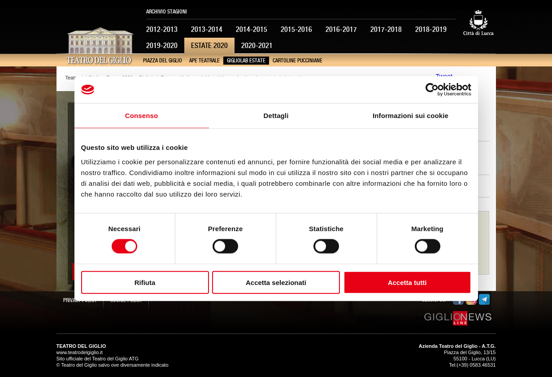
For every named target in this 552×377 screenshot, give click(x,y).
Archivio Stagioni (166, 12)
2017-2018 (386, 29)
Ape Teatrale (204, 60)
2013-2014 (206, 29)
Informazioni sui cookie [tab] (410, 115)
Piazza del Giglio (162, 60)
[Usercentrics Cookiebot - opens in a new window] (432, 89)
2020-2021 (257, 45)
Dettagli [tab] (276, 115)
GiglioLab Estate (246, 60)
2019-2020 (162, 45)
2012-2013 (162, 29)
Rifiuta (145, 282)
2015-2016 (296, 29)
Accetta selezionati (276, 282)
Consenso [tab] (141, 115)
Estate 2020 (209, 45)
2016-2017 (341, 29)
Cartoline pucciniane (297, 60)
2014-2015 (251, 29)
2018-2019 (431, 29)
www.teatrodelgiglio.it (80, 352)
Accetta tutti (407, 282)
